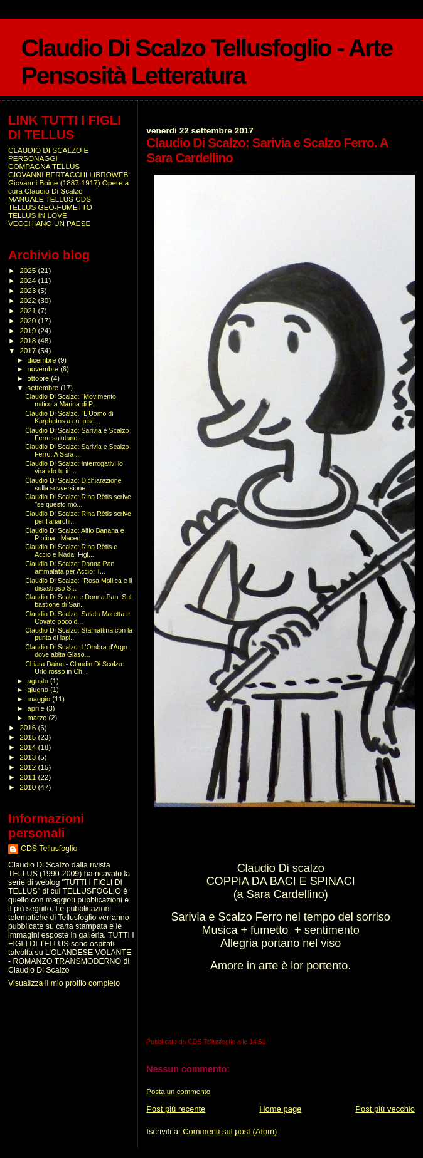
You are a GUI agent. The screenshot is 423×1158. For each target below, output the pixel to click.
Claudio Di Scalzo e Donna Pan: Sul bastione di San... (78, 600)
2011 (28, 777)
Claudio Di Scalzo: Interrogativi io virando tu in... (74, 467)
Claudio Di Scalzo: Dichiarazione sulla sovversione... (73, 484)
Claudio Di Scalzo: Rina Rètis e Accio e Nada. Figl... (71, 550)
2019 (28, 330)
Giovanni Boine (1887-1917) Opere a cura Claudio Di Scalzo (68, 186)
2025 (28, 270)
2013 (28, 757)
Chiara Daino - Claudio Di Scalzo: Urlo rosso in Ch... (74, 667)
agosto (39, 681)
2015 (28, 737)
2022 (28, 300)
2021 (28, 310)
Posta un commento (178, 1091)
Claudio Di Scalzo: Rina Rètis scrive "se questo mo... (78, 500)
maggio (40, 699)
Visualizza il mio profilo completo (64, 983)
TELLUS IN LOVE (37, 215)
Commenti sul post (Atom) (230, 1131)
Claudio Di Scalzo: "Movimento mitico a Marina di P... (70, 400)
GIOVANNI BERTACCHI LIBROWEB (68, 174)
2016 (28, 727)
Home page (280, 1109)
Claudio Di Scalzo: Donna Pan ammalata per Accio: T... (69, 567)
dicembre (43, 360)
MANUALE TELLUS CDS (49, 199)
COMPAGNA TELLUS (44, 166)
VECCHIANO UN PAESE (49, 223)
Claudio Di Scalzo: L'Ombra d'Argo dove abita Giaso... (76, 650)
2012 (28, 767)
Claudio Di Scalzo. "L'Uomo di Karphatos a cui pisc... (69, 417)
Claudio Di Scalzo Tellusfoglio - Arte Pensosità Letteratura (206, 61)
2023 (28, 290)
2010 (28, 787)
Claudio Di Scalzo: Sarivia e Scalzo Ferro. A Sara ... (77, 450)
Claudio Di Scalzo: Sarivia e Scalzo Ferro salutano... (77, 434)
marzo (38, 717)
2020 (28, 320)
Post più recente (175, 1109)
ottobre (39, 378)
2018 (28, 340)
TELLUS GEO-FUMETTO (50, 207)
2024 (28, 280)
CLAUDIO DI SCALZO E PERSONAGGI (48, 154)
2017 (28, 350)
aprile (37, 708)
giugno (39, 689)
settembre (44, 387)
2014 (28, 747)
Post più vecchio (385, 1109)
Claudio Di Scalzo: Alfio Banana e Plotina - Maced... (74, 534)
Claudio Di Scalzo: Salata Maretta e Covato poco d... (77, 617)
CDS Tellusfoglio (49, 848)
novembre (44, 369)
